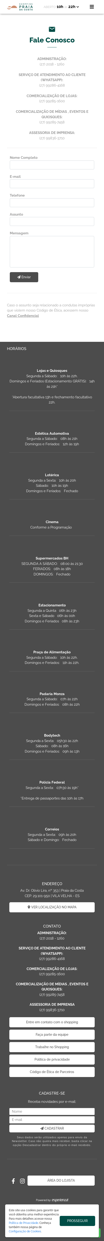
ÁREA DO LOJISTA (61, 1180)
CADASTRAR (52, 1128)
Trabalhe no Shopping (52, 1047)
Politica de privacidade (52, 1059)
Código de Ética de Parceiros (52, 1072)
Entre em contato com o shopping (52, 1022)
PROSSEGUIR (77, 1221)
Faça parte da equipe (52, 1034)
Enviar (24, 277)
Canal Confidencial (23, 316)
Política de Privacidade (23, 1223)
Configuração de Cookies (25, 1231)
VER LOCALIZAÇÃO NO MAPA (52, 907)
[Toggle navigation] (92, 6)
